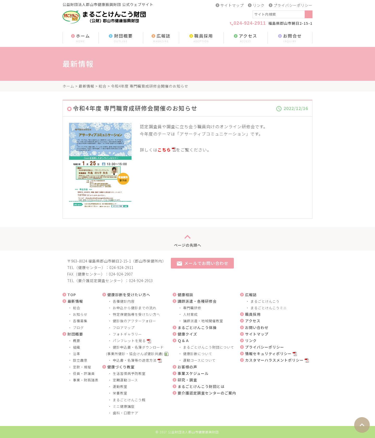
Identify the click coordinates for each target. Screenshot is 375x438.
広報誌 (161, 38)
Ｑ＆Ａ (183, 340)
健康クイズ (187, 334)
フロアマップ (124, 327)
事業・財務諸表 (85, 380)
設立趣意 (80, 360)
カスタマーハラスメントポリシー (274, 360)
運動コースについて (199, 360)
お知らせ (80, 314)
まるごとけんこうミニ (269, 307)
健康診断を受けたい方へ (128, 294)
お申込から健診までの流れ (135, 307)
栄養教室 (120, 393)
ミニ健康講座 (124, 406)
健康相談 (185, 294)
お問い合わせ (256, 327)
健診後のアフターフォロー (134, 320)
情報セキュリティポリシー (268, 353)
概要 (76, 340)
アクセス (245, 38)
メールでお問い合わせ (202, 263)
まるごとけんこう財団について (208, 347)
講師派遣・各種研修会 (197, 301)
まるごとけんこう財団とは (201, 386)
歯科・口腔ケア (125, 412)
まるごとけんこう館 (129, 399)
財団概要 (121, 38)
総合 (103, 86)
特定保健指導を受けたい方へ (136, 314)
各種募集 (80, 320)
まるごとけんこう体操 (197, 327)
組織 (76, 347)
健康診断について (197, 353)
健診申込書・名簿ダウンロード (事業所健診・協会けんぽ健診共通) (133, 350)
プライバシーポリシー (292, 5)
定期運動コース (125, 380)
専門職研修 (192, 307)
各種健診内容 (124, 301)
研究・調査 (187, 379)
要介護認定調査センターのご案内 (207, 393)
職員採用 (201, 38)
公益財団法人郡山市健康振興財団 (193, 432)
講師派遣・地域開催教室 (203, 320)
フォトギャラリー (127, 334)
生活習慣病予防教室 (129, 373)
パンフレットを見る (129, 340)
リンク (259, 5)
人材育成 (190, 314)
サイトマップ (232, 5)
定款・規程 (82, 366)
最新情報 (86, 86)
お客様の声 (187, 366)
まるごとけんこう (265, 301)
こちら (164, 150)
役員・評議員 (84, 373)
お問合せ (290, 38)
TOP (71, 294)
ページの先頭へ (187, 239)
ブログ (78, 327)
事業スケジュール (193, 373)
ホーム (80, 38)
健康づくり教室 (121, 366)
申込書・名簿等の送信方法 (135, 360)
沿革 (76, 353)
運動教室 (120, 386)
